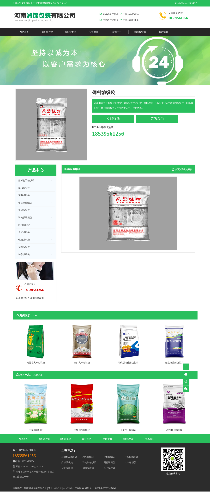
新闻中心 (116, 32)
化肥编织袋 (67, 468)
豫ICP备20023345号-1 (105, 488)
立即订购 (113, 119)
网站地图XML (180, 3)
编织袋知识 (140, 32)
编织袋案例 (70, 32)
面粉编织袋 (109, 463)
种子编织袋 (109, 468)
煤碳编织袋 (67, 463)
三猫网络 (79, 488)
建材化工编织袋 (69, 457)
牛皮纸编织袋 (131, 457)
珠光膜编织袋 (89, 463)
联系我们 (193, 3)
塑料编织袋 (109, 457)
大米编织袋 (130, 463)
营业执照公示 (55, 488)
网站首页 (24, 32)
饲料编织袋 (88, 468)
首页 (177, 169)
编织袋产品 (47, 32)
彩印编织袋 (88, 457)
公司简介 (93, 32)
